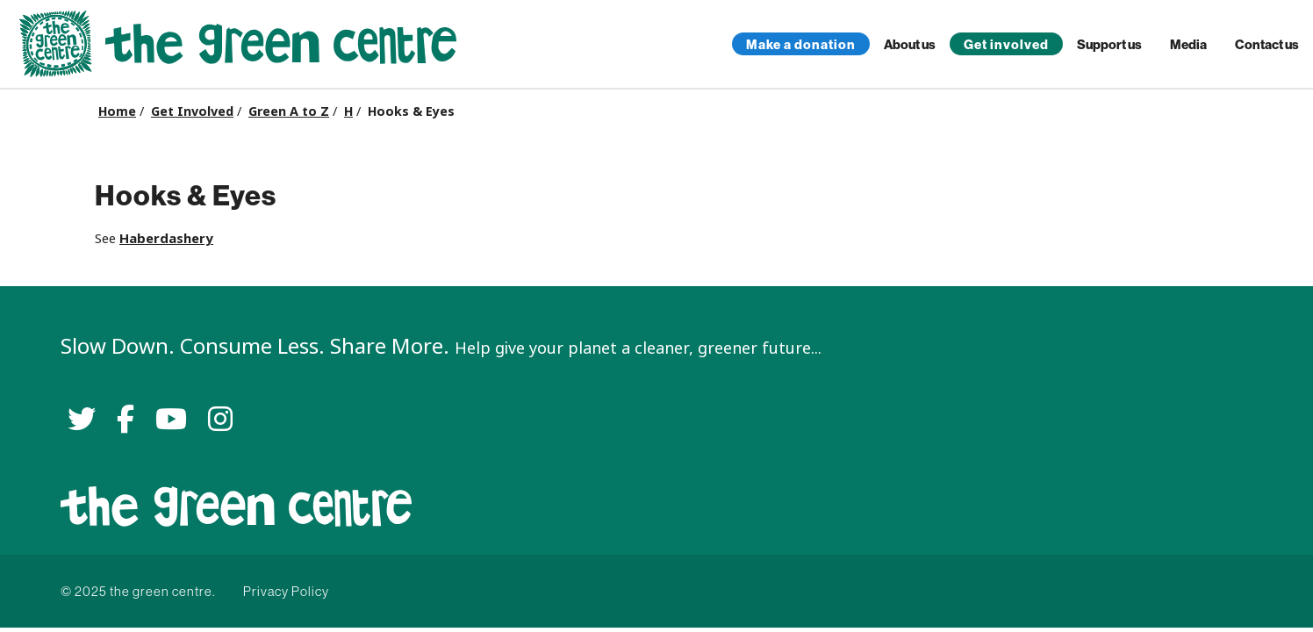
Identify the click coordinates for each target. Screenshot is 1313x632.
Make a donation (801, 44)
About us (910, 44)
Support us (1109, 44)
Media (1188, 44)
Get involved (1006, 44)
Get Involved (192, 111)
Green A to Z (288, 111)
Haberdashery (166, 238)
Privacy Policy (286, 591)
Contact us (1267, 44)
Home (117, 111)
